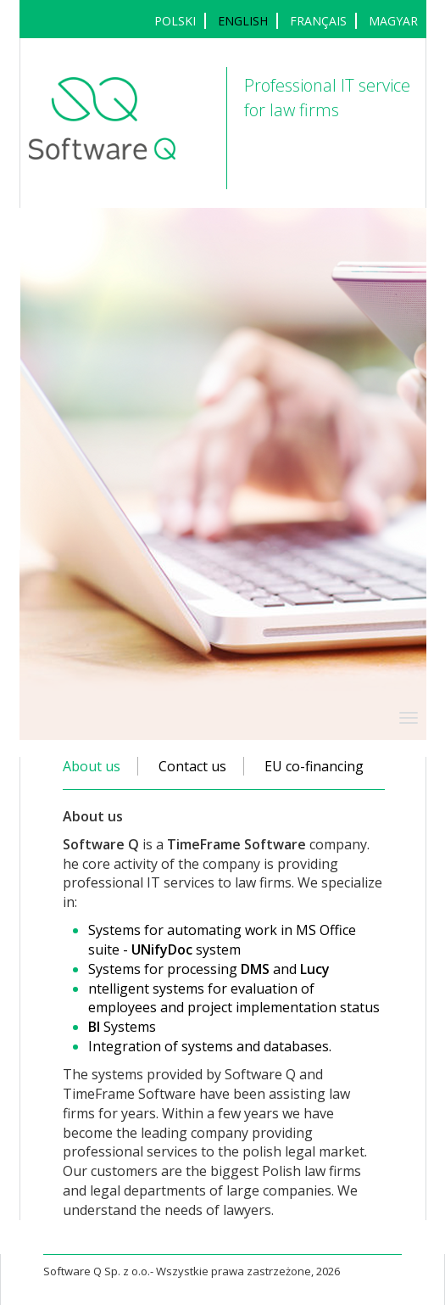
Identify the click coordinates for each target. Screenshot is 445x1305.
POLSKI (175, 21)
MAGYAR (393, 21)
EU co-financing (314, 766)
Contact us (192, 766)
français (318, 21)
